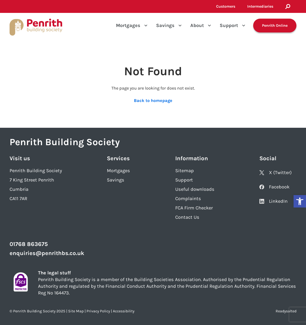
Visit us (20, 158)
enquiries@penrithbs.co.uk (47, 253)
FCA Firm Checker (194, 208)
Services (118, 158)
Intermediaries (260, 6)
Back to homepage (153, 100)
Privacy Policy (98, 311)
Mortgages (128, 25)
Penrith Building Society (36, 170)
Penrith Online (275, 25)
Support (229, 25)
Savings (165, 25)
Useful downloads (194, 189)
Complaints (188, 198)
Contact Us (187, 217)
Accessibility (123, 311)
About (197, 25)
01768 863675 (29, 244)
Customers (225, 6)
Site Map (76, 311)
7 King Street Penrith (32, 180)
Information (191, 158)
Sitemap (184, 170)
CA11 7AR (18, 198)
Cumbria (19, 189)
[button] (300, 201)
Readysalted (286, 311)
